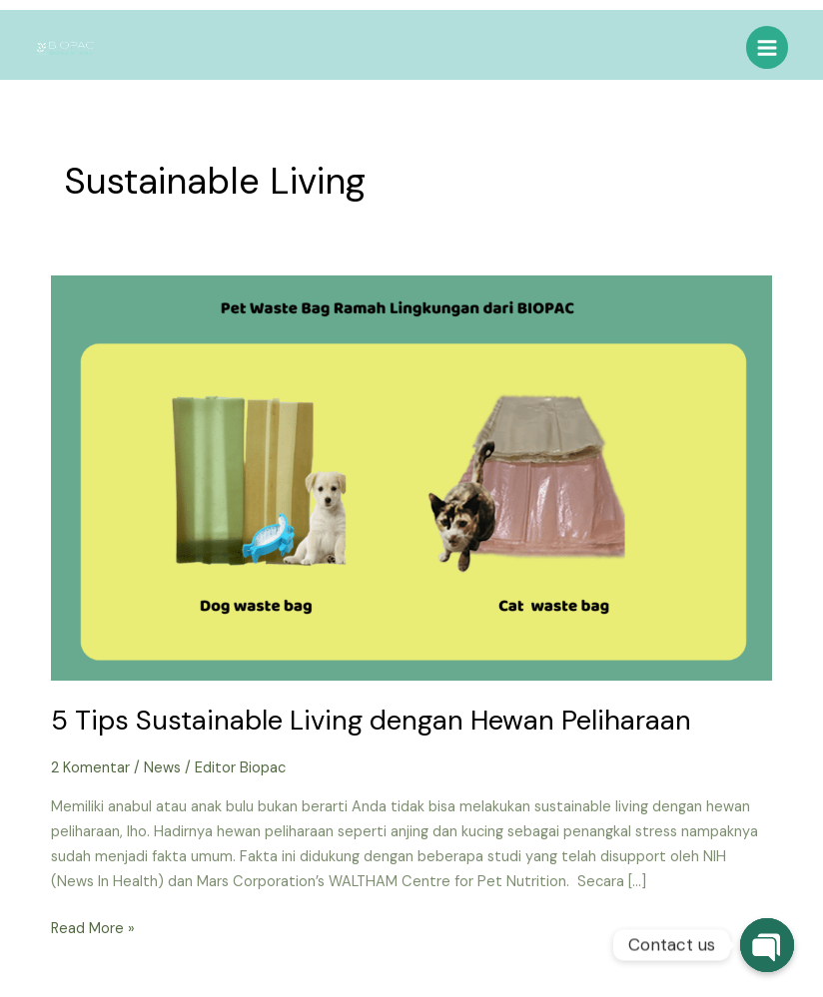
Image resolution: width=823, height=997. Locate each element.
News (162, 767)
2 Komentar (90, 767)
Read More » (93, 927)
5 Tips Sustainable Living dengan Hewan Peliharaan (371, 720)
